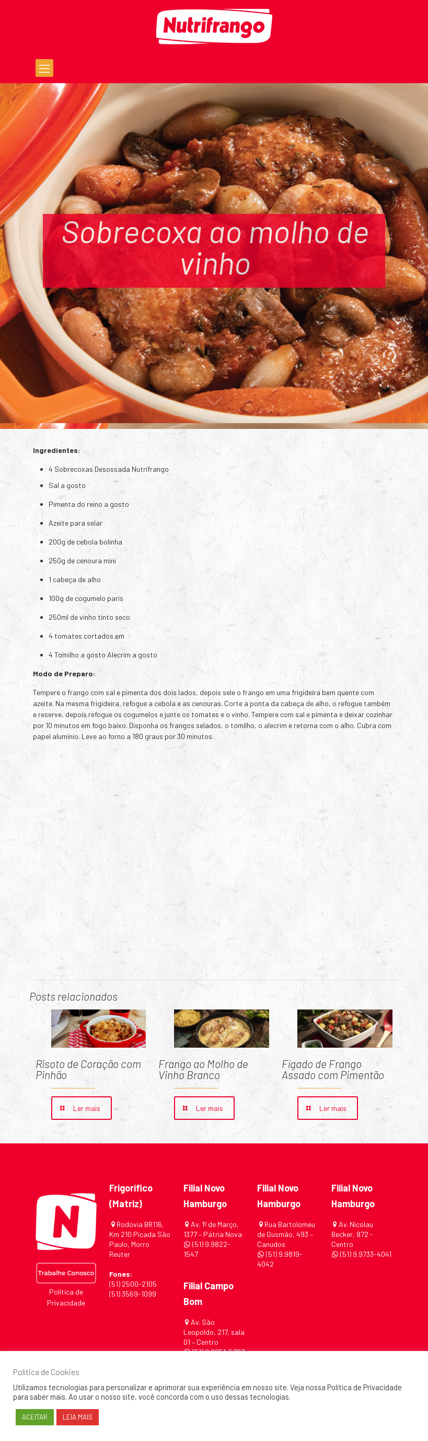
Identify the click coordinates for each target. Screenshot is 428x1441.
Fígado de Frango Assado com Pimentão (333, 1069)
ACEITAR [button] (35, 1417)
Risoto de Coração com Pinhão (88, 1069)
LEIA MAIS (77, 1417)
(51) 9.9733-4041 (365, 1254)
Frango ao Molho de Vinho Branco (203, 1069)
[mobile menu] (44, 68)
